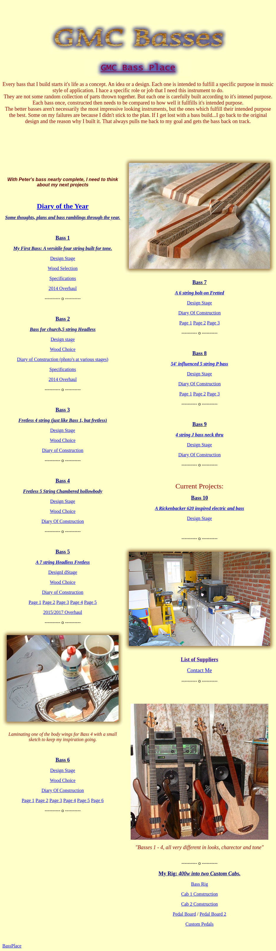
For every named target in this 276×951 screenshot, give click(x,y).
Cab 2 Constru (194, 904)
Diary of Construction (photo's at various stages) (62, 359)
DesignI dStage (62, 572)
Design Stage (62, 258)
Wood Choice (62, 349)
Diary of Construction (62, 450)
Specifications (62, 278)
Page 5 (90, 602)
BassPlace (11, 945)
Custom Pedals (199, 924)
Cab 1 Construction (199, 894)
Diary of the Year (63, 206)
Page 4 (76, 602)
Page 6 (97, 800)
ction (213, 904)
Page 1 (35, 602)
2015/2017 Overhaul (62, 612)
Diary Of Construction (62, 521)
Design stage (63, 339)
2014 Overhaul (63, 288)
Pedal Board (184, 914)
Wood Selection (62, 268)
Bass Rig (199, 884)
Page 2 (48, 602)
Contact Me (199, 670)
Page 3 (62, 602)
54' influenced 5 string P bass (199, 363)
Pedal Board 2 (212, 914)
